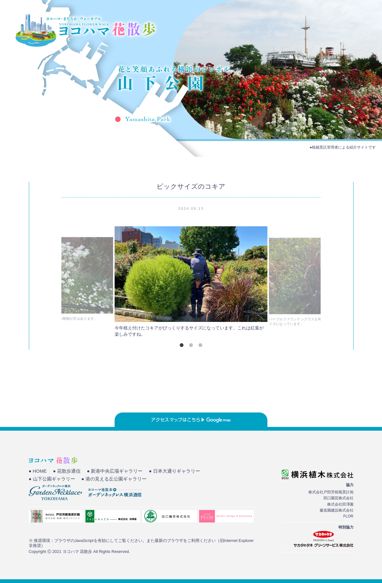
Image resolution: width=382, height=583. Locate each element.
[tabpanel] (191, 283)
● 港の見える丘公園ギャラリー (114, 478)
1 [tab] (181, 345)
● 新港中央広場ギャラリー (114, 471)
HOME (252, 26)
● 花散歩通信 (66, 471)
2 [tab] (191, 345)
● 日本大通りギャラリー (174, 471)
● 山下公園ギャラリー (52, 478)
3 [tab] (200, 345)
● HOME (38, 471)
